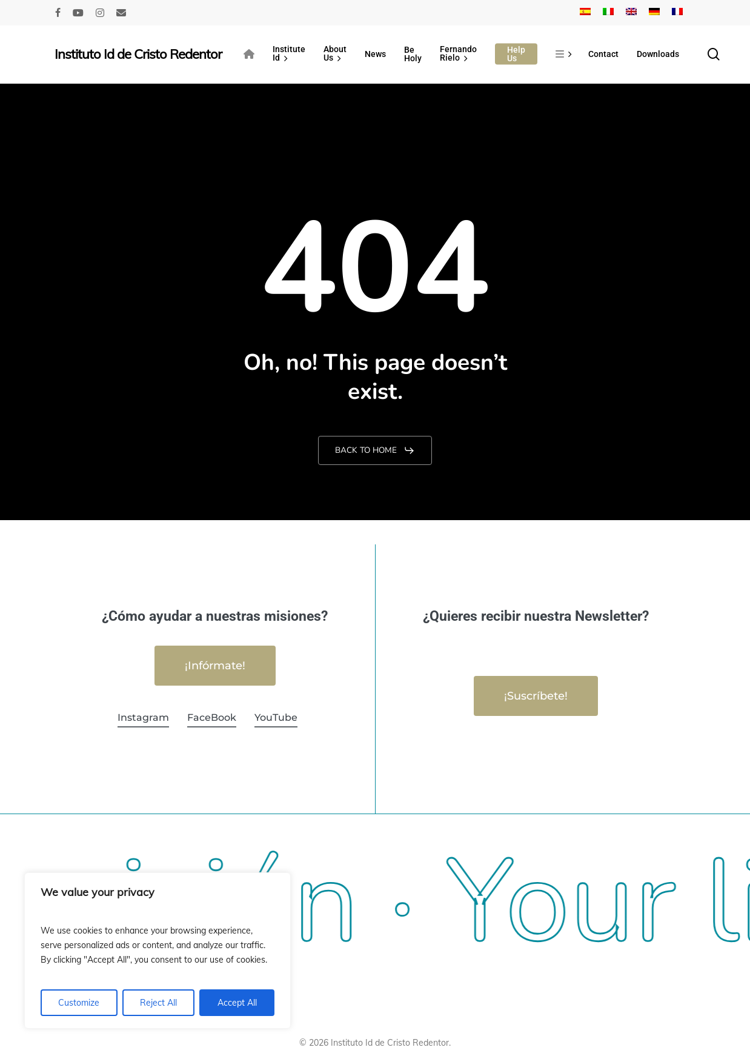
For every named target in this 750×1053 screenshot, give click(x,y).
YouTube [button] (275, 717)
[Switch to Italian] (608, 12)
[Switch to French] (677, 12)
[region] (157, 950)
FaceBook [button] (211, 717)
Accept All (237, 1002)
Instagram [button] (143, 717)
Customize (78, 1002)
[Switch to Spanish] (585, 12)
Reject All (158, 1002)
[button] (375, 450)
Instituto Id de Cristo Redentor (138, 54)
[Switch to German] (654, 12)
